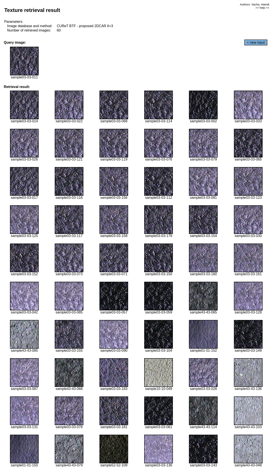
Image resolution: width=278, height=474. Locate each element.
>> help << (262, 7)
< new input (256, 42)
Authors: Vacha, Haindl (254, 4)
